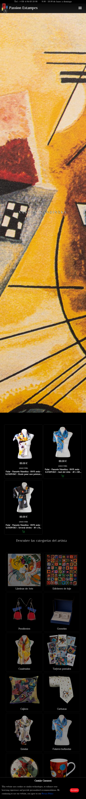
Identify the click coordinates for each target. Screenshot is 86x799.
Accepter (74, 790)
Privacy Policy (47, 794)
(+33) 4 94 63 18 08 (28, 2)
